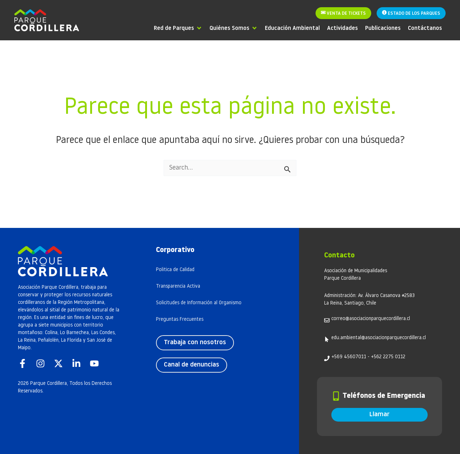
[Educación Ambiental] (292, 28)
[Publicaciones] (383, 28)
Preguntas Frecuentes (179, 319)
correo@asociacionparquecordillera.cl (370, 319)
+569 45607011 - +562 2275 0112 (368, 357)
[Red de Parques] (178, 28)
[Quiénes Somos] (233, 28)
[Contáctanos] (425, 28)
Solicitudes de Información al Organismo (199, 303)
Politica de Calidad (175, 270)
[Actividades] (342, 28)
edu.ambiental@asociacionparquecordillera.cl (378, 338)
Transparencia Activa (178, 286)
